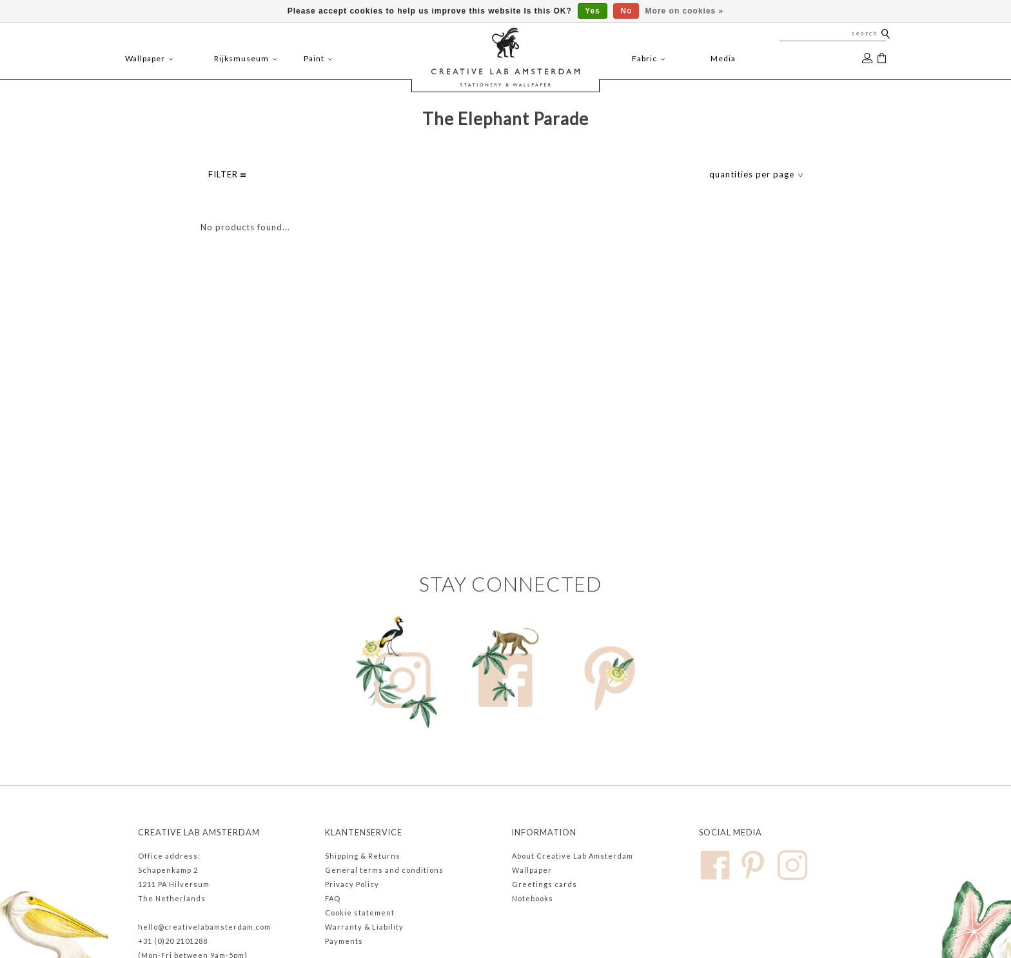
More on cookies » (684, 10)
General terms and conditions (384, 870)
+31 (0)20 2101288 (173, 941)
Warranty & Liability (364, 927)
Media (723, 58)
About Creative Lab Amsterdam (572, 856)
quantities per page (756, 174)
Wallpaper (532, 870)
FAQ (332, 898)
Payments (344, 941)
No (626, 10)
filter (227, 174)
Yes (592, 10)
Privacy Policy (352, 884)
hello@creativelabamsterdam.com (204, 927)
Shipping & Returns (362, 856)
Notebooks (532, 898)
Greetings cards (544, 884)
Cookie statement (360, 912)
